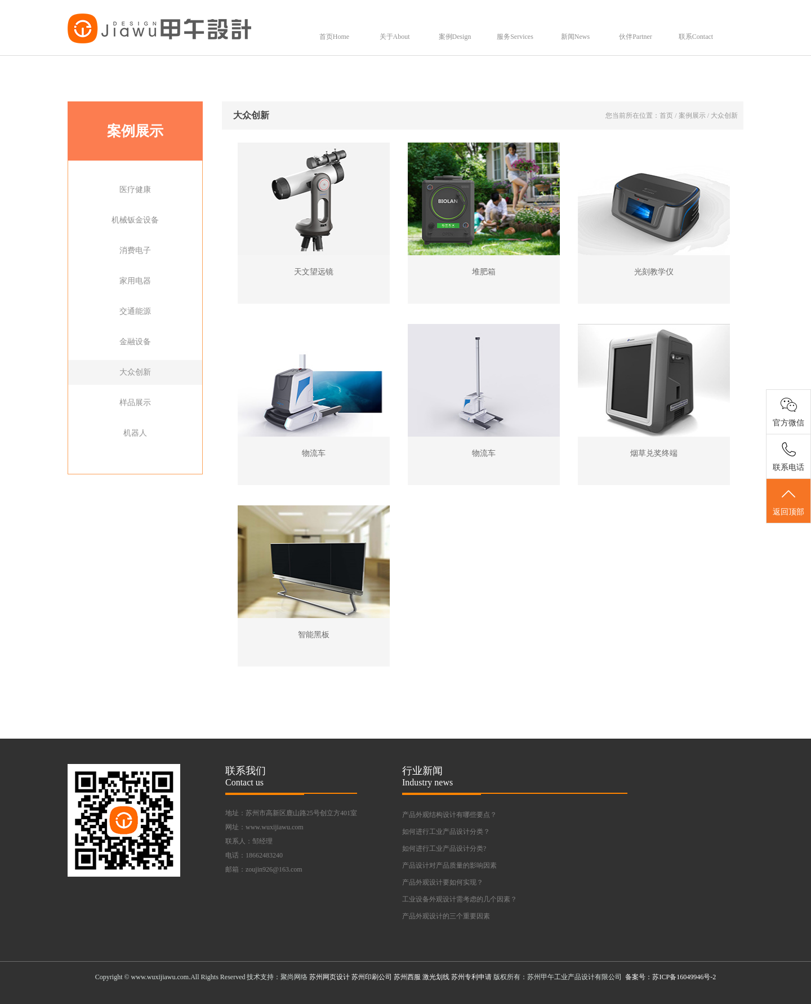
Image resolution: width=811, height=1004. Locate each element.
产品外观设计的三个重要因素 (446, 916)
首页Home (334, 37)
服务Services (515, 37)
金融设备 (135, 341)
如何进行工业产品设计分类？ (446, 832)
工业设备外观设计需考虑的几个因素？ (459, 899)
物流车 (314, 453)
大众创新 (135, 372)
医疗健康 (135, 189)
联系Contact (696, 37)
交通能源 (135, 311)
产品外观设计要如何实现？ (442, 882)
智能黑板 (313, 634)
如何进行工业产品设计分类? (444, 848)
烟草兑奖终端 (654, 453)
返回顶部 (788, 501)
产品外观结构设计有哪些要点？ (449, 815)
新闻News (575, 37)
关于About (395, 37)
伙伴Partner (635, 37)
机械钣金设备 (135, 220)
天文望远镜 (313, 272)
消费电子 (135, 250)
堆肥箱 (484, 272)
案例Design (455, 37)
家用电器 (135, 281)
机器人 (135, 433)
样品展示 (135, 402)
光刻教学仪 (654, 272)
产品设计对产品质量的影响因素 (449, 865)
